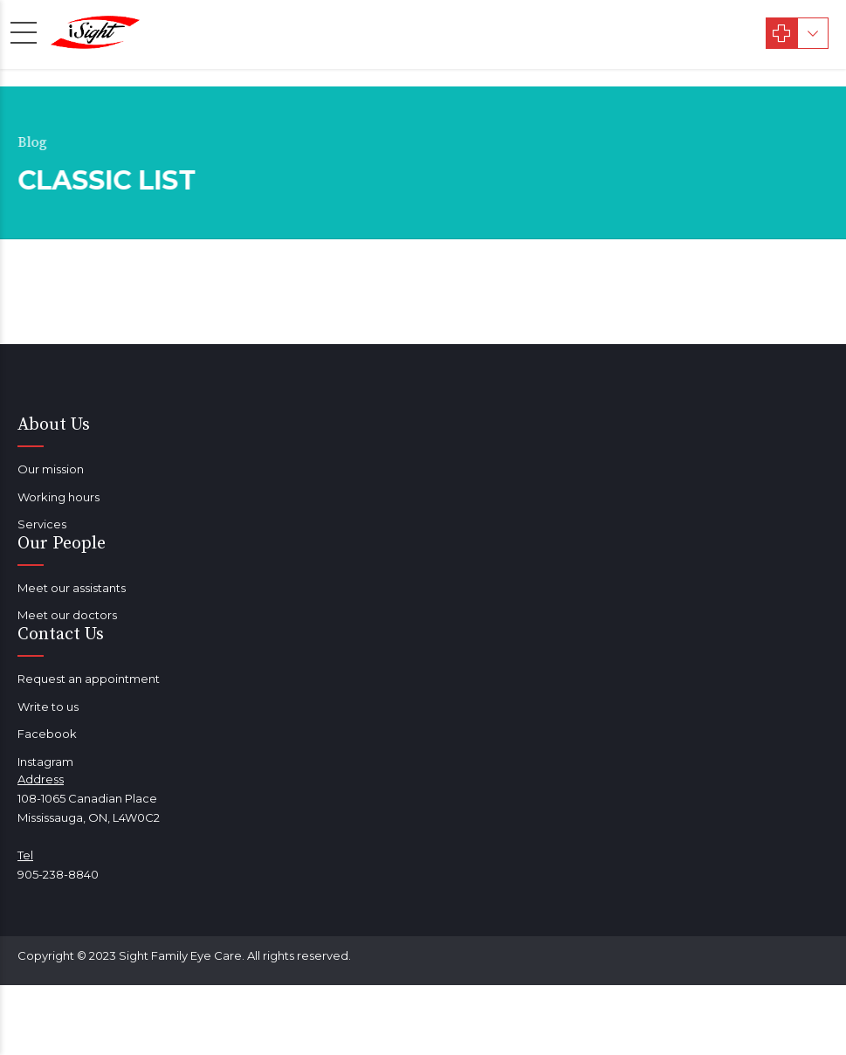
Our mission (50, 469)
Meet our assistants (71, 588)
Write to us (48, 707)
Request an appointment (88, 679)
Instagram (45, 762)
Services (41, 524)
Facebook (47, 734)
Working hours (58, 497)
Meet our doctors (67, 615)
